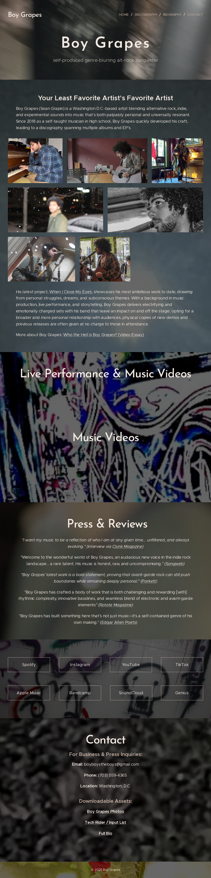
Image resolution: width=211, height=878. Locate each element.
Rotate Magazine (116, 604)
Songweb (174, 563)
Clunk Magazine (127, 546)
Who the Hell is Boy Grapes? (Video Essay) (103, 334)
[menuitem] (125, 14)
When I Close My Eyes (70, 291)
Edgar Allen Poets (118, 622)
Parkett (149, 581)
